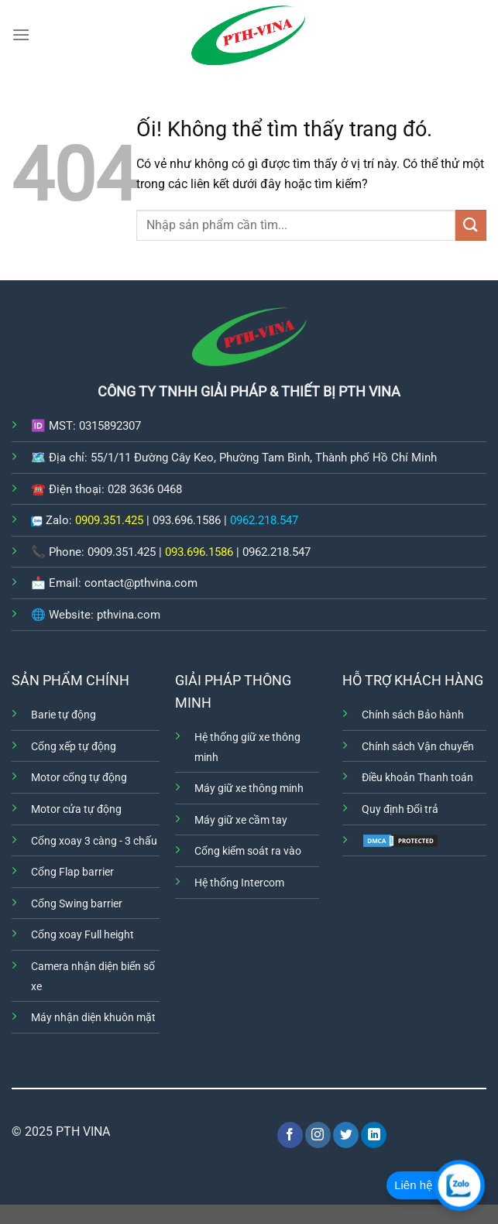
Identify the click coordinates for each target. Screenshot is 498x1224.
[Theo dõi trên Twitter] (346, 1135)
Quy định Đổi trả (400, 809)
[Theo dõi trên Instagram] (318, 1135)
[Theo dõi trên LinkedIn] (373, 1135)
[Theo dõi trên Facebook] (290, 1135)
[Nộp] (470, 225)
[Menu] (21, 34)
